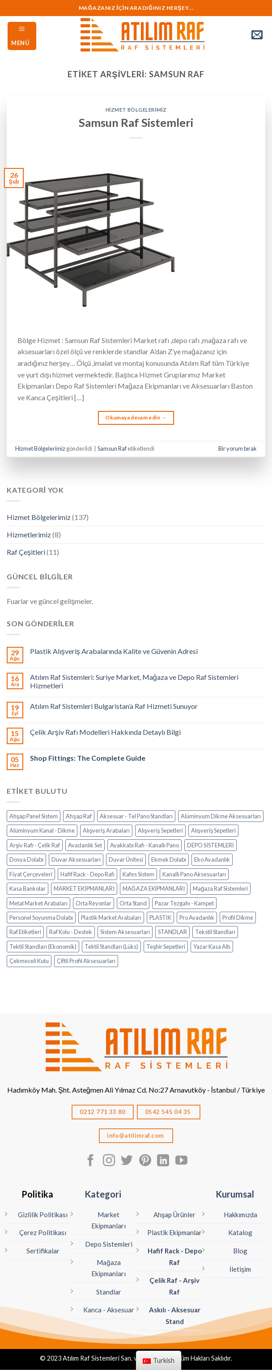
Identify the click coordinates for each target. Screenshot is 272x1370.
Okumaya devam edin (135, 417)
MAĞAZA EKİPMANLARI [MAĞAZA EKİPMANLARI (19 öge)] (154, 888)
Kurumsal (235, 1194)
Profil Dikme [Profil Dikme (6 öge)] (237, 917)
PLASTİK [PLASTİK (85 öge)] (160, 917)
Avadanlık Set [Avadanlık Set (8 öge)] (85, 845)
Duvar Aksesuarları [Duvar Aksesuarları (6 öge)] (76, 859)
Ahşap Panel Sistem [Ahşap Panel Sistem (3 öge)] (33, 816)
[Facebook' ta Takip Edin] (91, 1161)
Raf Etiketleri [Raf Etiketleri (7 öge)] (25, 931)
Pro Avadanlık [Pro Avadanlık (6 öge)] (196, 917)
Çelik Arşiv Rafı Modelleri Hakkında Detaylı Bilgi (105, 732)
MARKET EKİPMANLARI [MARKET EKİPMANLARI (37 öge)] (84, 888)
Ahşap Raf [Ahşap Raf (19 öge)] (78, 816)
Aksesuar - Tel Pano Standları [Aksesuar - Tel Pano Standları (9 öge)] (136, 816)
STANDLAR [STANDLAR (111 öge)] (172, 931)
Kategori (103, 1194)
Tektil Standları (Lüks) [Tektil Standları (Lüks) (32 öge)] (111, 946)
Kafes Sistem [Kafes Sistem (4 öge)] (138, 874)
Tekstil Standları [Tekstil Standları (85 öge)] (215, 931)
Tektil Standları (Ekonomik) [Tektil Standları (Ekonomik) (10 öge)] (42, 946)
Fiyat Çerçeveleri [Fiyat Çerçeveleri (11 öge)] (30, 874)
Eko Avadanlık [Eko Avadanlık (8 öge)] (212, 859)
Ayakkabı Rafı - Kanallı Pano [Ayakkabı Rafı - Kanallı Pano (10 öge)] (144, 845)
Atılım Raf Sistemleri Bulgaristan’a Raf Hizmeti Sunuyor (114, 706)
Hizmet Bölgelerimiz (136, 110)
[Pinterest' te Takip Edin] (145, 1161)
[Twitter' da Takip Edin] (127, 1161)
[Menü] (22, 36)
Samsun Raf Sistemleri (136, 122)
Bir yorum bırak (237, 448)
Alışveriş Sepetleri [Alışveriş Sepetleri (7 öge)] (160, 830)
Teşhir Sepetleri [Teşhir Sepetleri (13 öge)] (165, 946)
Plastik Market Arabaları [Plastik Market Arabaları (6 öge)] (111, 917)
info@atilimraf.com (136, 1135)
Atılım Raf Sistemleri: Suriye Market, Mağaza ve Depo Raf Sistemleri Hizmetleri (134, 681)
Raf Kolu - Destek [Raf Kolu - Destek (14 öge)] (70, 931)
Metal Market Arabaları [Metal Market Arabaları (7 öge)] (38, 903)
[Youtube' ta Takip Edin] (181, 1161)
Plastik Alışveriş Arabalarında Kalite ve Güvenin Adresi (114, 651)
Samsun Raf (112, 448)
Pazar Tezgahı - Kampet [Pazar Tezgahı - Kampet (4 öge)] (184, 903)
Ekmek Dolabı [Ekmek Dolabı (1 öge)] (168, 859)
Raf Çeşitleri (26, 552)
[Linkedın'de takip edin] (163, 1161)
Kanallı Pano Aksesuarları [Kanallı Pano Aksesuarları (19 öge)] (194, 874)
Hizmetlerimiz (29, 534)
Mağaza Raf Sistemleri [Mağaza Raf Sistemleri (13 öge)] (220, 888)
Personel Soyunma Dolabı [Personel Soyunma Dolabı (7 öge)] (41, 917)
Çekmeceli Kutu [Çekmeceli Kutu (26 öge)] (29, 960)
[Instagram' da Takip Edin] (109, 1161)
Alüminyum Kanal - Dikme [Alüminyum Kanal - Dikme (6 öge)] (42, 830)
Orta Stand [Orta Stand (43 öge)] (133, 903)
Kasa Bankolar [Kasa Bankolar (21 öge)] (27, 888)
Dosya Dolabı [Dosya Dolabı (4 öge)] (26, 859)
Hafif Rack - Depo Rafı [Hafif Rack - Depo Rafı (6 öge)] (87, 874)
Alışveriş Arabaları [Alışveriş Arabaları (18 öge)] (106, 830)
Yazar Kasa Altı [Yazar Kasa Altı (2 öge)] (211, 946)
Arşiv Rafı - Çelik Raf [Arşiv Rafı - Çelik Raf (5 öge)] (34, 845)
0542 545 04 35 (168, 1111)
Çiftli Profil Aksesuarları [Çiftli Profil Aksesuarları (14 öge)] (86, 960)
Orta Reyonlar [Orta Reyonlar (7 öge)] (93, 903)
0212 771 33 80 (103, 1111)
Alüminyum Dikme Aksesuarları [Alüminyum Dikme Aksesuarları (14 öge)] (221, 816)
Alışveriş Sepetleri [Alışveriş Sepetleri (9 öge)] (213, 830)
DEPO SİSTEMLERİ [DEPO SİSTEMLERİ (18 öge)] (210, 845)
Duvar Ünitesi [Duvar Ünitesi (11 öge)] (126, 859)
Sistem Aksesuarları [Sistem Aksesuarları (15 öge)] (125, 931)
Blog (240, 1251)
